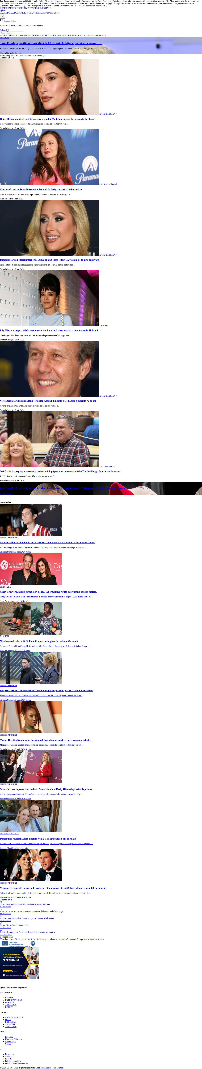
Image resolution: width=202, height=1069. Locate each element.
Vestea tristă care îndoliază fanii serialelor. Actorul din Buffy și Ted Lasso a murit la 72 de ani (48, 400)
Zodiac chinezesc (24, 55)
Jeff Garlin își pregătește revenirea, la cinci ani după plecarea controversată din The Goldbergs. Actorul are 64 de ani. (60, 471)
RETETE (41, 13)
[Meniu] (59, 13)
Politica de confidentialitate (16, 1063)
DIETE (8, 1020)
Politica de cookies (13, 1061)
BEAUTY (10, 8)
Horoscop (9, 1037)
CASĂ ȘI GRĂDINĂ (9, 13)
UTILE (8, 1044)
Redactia (8, 1059)
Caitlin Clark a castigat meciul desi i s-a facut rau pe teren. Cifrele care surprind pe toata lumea (63, 488)
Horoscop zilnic (8, 55)
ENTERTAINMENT (23, 8)
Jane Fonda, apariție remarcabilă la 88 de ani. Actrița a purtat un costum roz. (51, 43)
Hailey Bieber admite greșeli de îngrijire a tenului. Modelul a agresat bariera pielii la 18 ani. (47, 119)
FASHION (36, 8)
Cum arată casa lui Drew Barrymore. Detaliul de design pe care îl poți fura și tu (41, 189)
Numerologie (39, 55)
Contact (8, 1056)
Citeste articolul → (8, 494)
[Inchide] (2, 16)
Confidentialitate (43, 1068)
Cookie (53, 1068)
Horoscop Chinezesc (13, 1039)
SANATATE (50, 13)
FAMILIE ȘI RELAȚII (27, 13)
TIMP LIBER (10, 1005)
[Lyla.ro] (3, 10)
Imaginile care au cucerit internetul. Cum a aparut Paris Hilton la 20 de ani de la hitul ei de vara (49, 259)
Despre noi (9, 1054)
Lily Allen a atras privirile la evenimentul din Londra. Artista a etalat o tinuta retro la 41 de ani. (49, 330)
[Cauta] (56, 13)
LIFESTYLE (45, 8)
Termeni (60, 1068)
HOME (3, 8)
